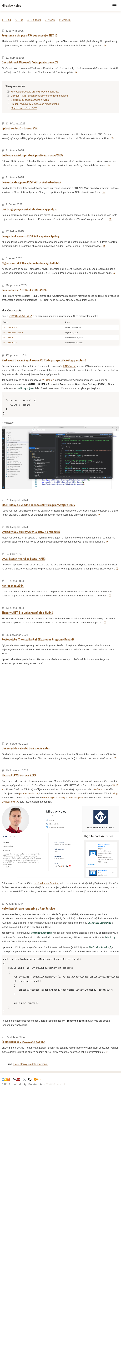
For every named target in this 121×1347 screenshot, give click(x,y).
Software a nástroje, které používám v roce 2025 (32, 155)
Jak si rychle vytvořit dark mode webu (25, 748)
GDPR (4, 1084)
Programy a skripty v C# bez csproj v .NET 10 (29, 35)
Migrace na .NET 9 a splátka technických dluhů (30, 263)
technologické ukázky (53, 797)
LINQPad (68, 366)
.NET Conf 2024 (9, 327)
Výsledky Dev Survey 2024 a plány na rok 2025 (31, 531)
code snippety (75, 797)
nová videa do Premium (46, 883)
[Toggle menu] (114, 5)
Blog (6, 20)
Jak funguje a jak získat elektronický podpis (29, 209)
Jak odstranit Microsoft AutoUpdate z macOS (30, 62)
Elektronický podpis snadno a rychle (30, 99)
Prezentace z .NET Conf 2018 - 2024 (24, 290)
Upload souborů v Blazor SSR (19, 128)
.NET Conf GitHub (19, 316)
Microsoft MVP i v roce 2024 (19, 775)
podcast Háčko (27, 793)
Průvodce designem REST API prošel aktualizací (31, 182)
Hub (19, 20)
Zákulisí (65, 20)
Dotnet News (8, 801)
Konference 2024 (13, 585)
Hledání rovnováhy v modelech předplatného (35, 103)
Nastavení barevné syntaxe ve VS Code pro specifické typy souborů (44, 360)
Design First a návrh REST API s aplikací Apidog (30, 236)
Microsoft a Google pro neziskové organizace (35, 91)
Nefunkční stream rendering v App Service (28, 908)
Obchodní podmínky (17, 1084)
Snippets (34, 20)
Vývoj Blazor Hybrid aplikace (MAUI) (23, 558)
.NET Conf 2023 (9, 337)
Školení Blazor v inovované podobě (23, 1042)
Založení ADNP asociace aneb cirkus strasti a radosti (39, 95)
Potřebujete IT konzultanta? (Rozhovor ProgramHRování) (38, 639)
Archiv (50, 20)
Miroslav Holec (11, 5)
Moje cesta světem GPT (24, 108)
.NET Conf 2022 (9, 342)
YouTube (97, 789)
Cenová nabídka (35, 1084)
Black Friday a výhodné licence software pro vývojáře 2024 (38, 505)
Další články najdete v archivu (30, 1064)
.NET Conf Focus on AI (12, 332)
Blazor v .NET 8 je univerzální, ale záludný (27, 612)
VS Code (47, 380)
